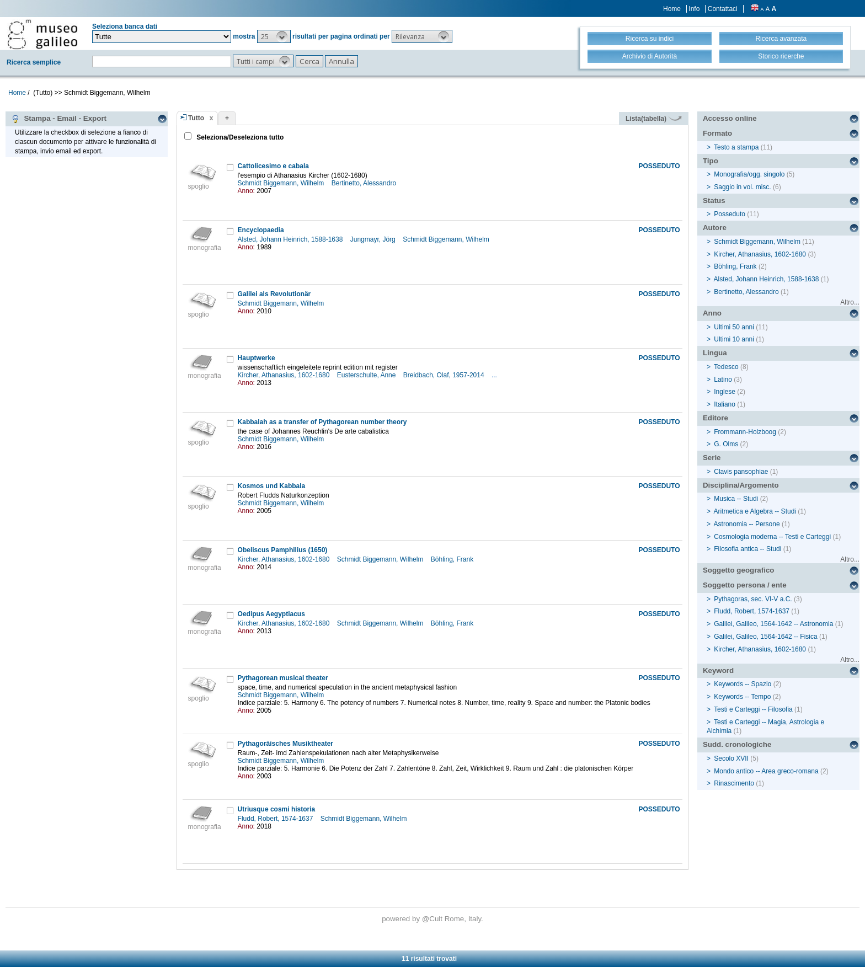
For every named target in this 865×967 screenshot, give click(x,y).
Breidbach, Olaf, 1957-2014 (444, 375)
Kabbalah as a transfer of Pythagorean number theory (322, 422)
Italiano (724, 404)
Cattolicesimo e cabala (273, 166)
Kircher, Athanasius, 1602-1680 (285, 375)
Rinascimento (734, 783)
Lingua (715, 353)
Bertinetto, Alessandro (365, 183)
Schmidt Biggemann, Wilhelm (282, 183)
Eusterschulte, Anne (367, 375)
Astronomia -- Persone (747, 524)
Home (672, 9)
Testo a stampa (736, 147)
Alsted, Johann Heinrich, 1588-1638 (291, 239)
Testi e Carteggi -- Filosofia (753, 709)
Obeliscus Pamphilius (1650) (283, 550)
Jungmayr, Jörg (373, 239)
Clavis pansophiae (741, 472)
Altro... (849, 302)
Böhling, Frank (453, 559)
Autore (715, 227)
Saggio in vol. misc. (742, 187)
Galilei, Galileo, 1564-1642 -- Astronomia (773, 624)
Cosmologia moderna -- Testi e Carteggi (772, 537)
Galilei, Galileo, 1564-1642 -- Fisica (765, 636)
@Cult (433, 919)
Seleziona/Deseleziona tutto (239, 137)
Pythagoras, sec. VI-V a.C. (753, 599)
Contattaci (723, 9)
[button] (274, 36)
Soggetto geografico (739, 570)
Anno (712, 313)
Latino (723, 379)
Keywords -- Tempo (742, 697)
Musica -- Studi (736, 499)
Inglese (724, 392)
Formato (717, 133)
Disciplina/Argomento (741, 485)
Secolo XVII (731, 758)
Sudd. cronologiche (737, 744)
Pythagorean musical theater (283, 678)
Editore (715, 418)
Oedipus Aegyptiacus (271, 614)
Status (714, 200)
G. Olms (726, 444)
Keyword (718, 670)
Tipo (710, 161)
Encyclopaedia (261, 230)
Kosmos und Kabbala (272, 486)
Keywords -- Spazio (742, 684)
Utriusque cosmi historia (277, 809)
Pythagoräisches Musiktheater (285, 743)
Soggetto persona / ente (745, 585)
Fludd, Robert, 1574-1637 (276, 818)
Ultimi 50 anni (734, 327)
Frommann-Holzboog (745, 432)
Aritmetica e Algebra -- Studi (755, 511)
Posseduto (729, 214)
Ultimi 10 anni (734, 339)
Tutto (196, 118)
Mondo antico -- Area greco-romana (766, 771)
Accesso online (730, 118)
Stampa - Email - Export (58, 118)
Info (694, 9)
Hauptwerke (256, 358)
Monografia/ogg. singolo (749, 174)
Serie (712, 457)
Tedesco (726, 367)
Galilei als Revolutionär (274, 294)
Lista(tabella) (654, 118)
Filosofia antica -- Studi (747, 549)
